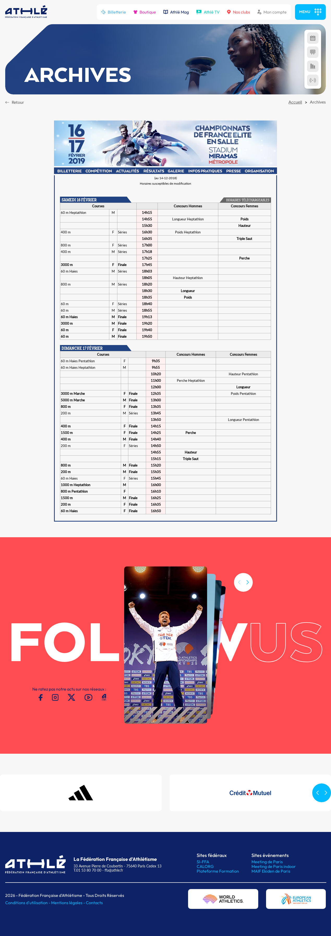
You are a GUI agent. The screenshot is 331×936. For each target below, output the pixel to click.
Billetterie (113, 12)
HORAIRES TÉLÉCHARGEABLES (247, 200)
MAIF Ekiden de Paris (270, 871)
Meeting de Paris (267, 861)
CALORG (205, 866)
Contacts (94, 902)
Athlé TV (208, 12)
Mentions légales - (68, 902)
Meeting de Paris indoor (273, 866)
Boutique (144, 12)
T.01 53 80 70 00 (87, 870)
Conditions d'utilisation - (28, 902)
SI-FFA (203, 861)
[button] (247, 594)
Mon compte (272, 12)
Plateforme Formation (218, 871)
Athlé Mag (176, 12)
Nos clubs (238, 12)
